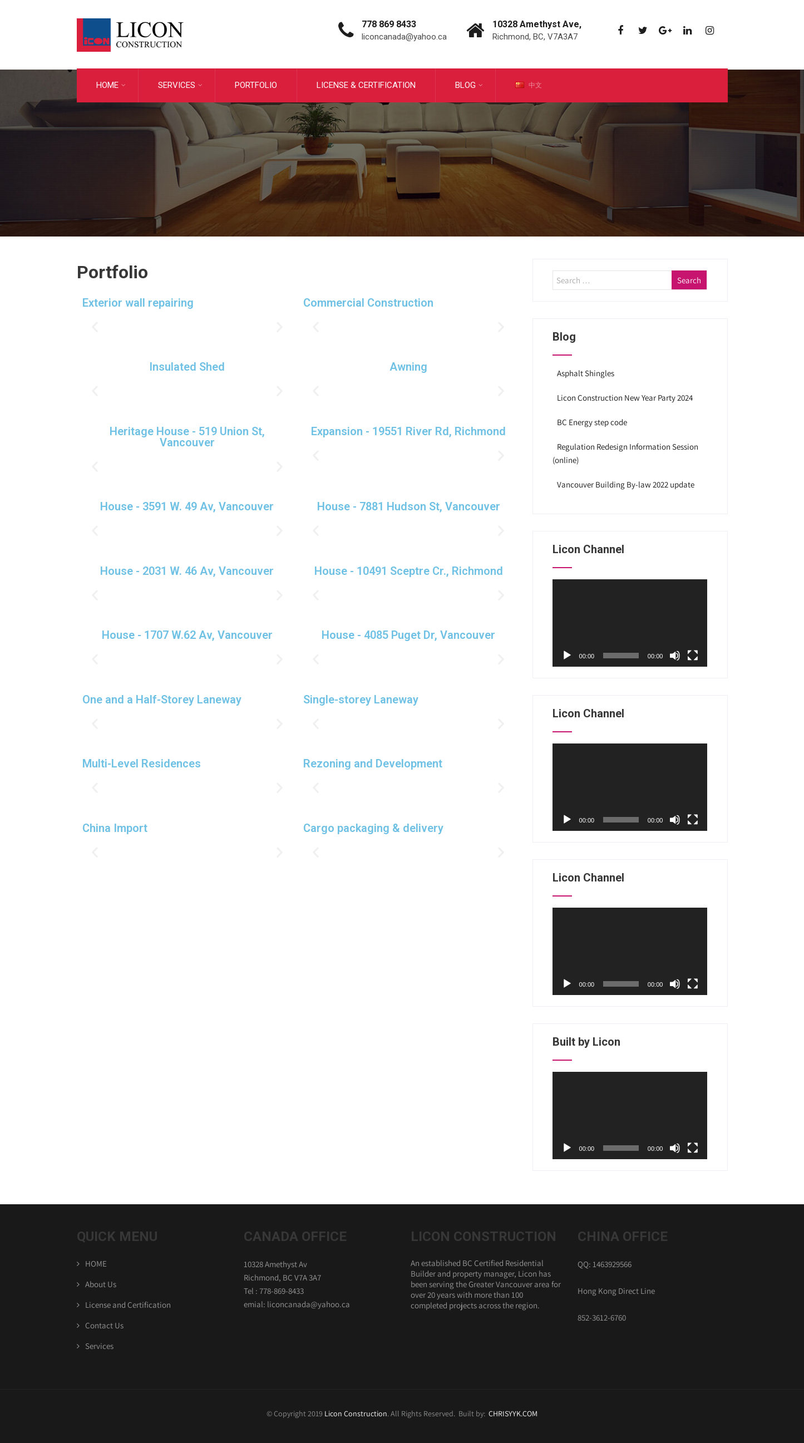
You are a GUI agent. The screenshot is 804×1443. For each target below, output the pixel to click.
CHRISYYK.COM (513, 1411)
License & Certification (366, 83)
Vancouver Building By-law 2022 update (624, 481)
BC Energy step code (591, 419)
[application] (630, 620)
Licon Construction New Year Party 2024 (624, 395)
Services (180, 83)
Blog (469, 83)
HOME (96, 1260)
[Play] (567, 652)
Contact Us (104, 1322)
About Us (100, 1280)
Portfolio (256, 83)
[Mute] (674, 652)
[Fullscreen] (692, 652)
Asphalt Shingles (584, 370)
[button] (95, 324)
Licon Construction (355, 1411)
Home (111, 83)
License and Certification (128, 1301)
